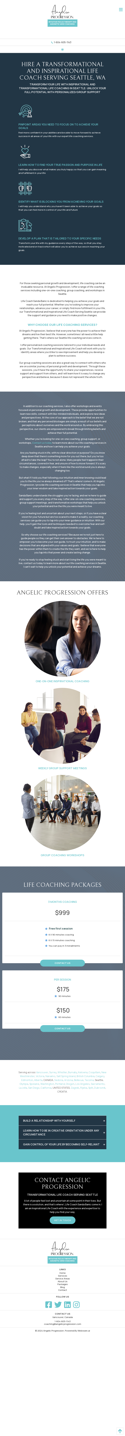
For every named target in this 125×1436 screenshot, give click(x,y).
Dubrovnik (99, 1087)
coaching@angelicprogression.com (62, 1324)
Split (90, 1087)
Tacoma (89, 1080)
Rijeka (83, 1087)
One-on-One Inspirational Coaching (62, 681)
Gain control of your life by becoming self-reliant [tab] (61, 1144)
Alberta (38, 1080)
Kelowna (83, 1072)
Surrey (53, 1072)
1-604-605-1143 (62, 42)
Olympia (24, 1084)
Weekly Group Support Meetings (62, 768)
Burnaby (72, 1072)
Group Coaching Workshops (62, 855)
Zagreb (75, 1087)
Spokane (34, 1084)
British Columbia (86, 1076)
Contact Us (62, 963)
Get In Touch (62, 1220)
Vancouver (42, 1072)
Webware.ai (84, 1330)
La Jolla (23, 1087)
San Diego (34, 1087)
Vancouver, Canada (62, 1317)
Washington (47, 1084)
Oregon (70, 1084)
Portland (60, 1084)
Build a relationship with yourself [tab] (49, 1120)
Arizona (68, 1080)
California (46, 1087)
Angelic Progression (53, 1330)
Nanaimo (50, 1076)
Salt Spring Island (66, 1076)
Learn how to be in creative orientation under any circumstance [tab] (61, 1132)
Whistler (62, 1072)
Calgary (100, 1076)
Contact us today (42, 442)
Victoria (40, 1076)
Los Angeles (82, 1084)
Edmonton (27, 1080)
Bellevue (79, 1080)
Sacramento (98, 1084)
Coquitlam (94, 1072)
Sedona (58, 1080)
